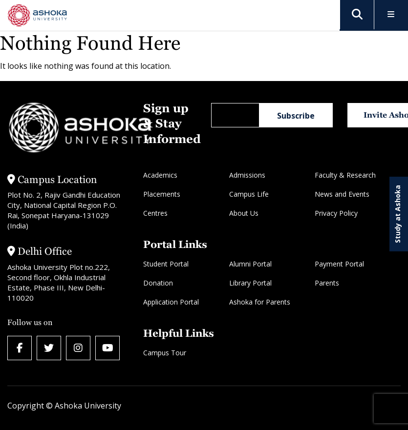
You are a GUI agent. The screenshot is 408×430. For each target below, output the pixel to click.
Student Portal (166, 263)
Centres (155, 213)
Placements (161, 194)
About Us (243, 213)
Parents (327, 282)
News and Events (342, 194)
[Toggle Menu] (391, 15)
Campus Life (249, 194)
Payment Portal (339, 263)
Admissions (247, 175)
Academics (160, 175)
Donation (158, 282)
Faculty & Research (345, 175)
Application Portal (171, 302)
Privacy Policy (336, 213)
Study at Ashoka (397, 214)
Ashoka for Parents (259, 302)
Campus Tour (164, 352)
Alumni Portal (250, 263)
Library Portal (250, 282)
